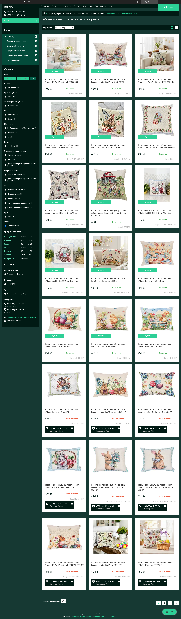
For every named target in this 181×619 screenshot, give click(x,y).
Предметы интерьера (16, 50)
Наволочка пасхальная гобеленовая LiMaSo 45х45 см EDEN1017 (155, 563)
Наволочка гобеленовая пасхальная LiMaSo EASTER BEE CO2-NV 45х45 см (62, 279)
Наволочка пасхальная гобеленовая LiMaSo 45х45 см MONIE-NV (62, 345)
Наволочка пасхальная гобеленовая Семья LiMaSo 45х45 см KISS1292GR (108, 80)
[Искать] (37, 20)
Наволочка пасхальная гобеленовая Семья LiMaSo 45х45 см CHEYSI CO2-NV (156, 80)
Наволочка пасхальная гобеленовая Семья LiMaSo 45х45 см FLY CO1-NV (62, 486)
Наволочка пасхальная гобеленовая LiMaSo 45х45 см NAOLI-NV (108, 345)
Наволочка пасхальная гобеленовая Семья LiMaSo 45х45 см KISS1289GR (62, 80)
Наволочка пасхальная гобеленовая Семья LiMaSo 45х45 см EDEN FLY (108, 563)
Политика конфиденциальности (105, 616)
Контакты (87, 6)
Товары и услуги (60, 6)
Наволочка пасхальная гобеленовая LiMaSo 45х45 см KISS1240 (62, 410)
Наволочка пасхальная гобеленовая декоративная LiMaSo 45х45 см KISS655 (156, 146)
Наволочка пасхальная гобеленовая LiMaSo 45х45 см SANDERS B (108, 279)
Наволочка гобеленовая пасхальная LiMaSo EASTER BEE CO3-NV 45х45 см (155, 211)
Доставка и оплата (104, 6)
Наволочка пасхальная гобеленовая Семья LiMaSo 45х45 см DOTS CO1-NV (108, 410)
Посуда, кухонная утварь (17, 55)
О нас (76, 6)
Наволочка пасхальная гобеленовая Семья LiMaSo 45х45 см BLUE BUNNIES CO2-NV (108, 487)
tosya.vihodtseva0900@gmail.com (21, 317)
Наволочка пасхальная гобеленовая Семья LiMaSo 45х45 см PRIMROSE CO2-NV (64, 563)
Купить (55, 71)
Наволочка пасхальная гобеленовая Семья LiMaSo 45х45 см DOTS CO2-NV (155, 410)
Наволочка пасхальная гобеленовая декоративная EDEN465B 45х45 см (62, 211)
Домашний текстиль (15, 46)
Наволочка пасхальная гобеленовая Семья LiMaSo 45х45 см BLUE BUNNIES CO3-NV (155, 487)
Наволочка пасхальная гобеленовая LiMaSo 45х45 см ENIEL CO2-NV (62, 146)
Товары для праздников (73, 13)
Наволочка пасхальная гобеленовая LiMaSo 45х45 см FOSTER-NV (155, 279)
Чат (169, 612)
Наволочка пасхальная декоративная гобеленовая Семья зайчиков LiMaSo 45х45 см (109, 213)
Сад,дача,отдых (13, 60)
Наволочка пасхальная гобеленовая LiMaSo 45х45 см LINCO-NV (155, 345)
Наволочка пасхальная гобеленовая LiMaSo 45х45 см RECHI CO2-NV (108, 146)
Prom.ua (102, 614)
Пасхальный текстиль (95, 13)
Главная (45, 6)
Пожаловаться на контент (82, 616)
